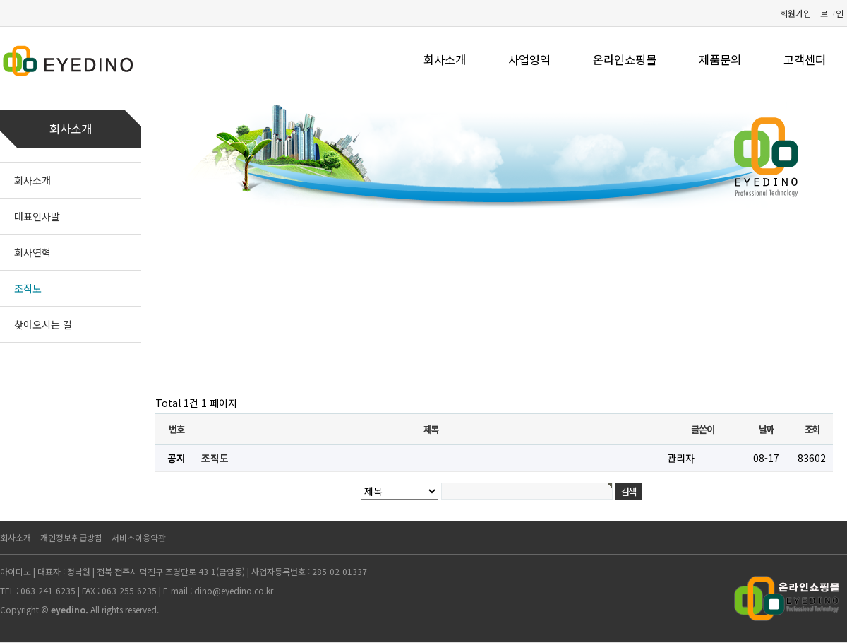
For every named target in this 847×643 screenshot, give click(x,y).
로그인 (831, 13)
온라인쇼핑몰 (624, 59)
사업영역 (529, 59)
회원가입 (795, 13)
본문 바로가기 (0, 0)
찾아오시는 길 (43, 324)
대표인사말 (37, 216)
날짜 (766, 429)
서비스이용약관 (139, 537)
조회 (812, 429)
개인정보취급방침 (71, 537)
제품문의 (720, 59)
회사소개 (445, 59)
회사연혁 (32, 252)
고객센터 (804, 59)
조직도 (28, 288)
